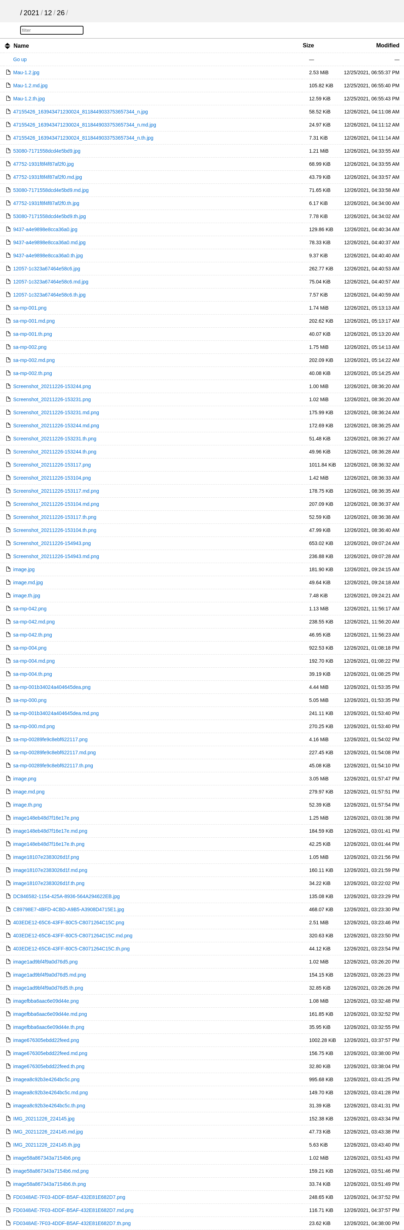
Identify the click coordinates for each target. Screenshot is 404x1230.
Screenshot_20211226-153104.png (52, 478)
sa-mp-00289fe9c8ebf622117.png (50, 739)
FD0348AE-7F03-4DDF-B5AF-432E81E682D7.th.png (72, 1223)
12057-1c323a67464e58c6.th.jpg (49, 295)
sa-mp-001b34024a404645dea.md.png (56, 713)
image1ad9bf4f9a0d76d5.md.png (49, 975)
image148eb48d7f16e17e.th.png (49, 844)
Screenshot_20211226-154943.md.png (56, 556)
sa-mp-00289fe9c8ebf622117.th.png (53, 765)
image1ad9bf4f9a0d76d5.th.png (48, 988)
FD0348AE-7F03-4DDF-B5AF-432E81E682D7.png (69, 1197)
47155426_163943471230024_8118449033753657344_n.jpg (80, 112)
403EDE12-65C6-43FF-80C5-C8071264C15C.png (68, 922)
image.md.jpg (28, 582)
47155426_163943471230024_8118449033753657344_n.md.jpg (84, 125)
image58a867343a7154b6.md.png (50, 1171)
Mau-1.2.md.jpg (30, 85)
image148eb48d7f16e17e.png (46, 818)
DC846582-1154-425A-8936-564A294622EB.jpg (66, 896)
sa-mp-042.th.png (32, 635)
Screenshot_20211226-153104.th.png (54, 530)
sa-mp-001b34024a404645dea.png (52, 687)
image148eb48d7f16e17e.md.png (50, 831)
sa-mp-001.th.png (32, 334)
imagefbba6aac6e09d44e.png (46, 1001)
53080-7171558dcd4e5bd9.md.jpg (50, 190)
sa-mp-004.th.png (32, 674)
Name (21, 46)
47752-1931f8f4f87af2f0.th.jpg (46, 203)
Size (308, 45)
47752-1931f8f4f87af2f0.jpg (43, 164)
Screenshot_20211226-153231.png (52, 399)
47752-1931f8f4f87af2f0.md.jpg (47, 177)
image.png (24, 778)
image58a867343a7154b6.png (46, 1158)
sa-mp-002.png (29, 347)
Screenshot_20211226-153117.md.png (56, 491)
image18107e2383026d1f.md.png (50, 870)
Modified (387, 45)
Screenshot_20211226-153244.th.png (54, 452)
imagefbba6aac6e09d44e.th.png (48, 1027)
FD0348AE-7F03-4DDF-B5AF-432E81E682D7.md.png (73, 1210)
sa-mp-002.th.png (32, 373)
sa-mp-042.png (29, 608)
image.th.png (27, 805)
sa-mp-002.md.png (34, 360)
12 (48, 13)
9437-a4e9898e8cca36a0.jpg (45, 229)
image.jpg (24, 569)
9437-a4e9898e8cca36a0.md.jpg (49, 242)
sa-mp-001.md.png (34, 321)
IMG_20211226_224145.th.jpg (46, 1145)
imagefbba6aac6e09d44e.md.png (50, 1014)
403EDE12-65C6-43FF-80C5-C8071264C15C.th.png (71, 948)
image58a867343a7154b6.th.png (49, 1184)
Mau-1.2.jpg (26, 72)
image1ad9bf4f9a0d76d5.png (45, 962)
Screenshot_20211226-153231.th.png (54, 438)
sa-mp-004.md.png (34, 661)
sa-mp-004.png (29, 648)
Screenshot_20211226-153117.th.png (54, 517)
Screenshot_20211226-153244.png (52, 386)
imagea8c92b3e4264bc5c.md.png (50, 1092)
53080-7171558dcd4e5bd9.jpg (46, 151)
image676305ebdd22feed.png (46, 1040)
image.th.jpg (26, 595)
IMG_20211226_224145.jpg (44, 1118)
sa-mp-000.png (29, 700)
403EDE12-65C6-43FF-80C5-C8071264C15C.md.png (72, 935)
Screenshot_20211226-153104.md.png (56, 504)
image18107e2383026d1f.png (46, 857)
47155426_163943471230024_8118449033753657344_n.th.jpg (83, 138)
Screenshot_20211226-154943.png (52, 543)
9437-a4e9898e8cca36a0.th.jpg (48, 255)
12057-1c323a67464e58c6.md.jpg (50, 282)
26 (61, 13)
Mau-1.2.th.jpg (29, 98)
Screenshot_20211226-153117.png (52, 465)
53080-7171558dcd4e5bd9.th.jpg (49, 216)
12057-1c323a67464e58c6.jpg (46, 268)
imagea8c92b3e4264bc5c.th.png (49, 1105)
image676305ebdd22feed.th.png (49, 1066)
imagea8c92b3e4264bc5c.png (46, 1079)
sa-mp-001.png (29, 308)
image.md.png (29, 792)
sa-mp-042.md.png (34, 622)
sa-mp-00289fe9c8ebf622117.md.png (54, 752)
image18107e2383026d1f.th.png (49, 883)
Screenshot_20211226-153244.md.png (56, 425)
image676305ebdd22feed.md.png (50, 1053)
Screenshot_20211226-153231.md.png (56, 412)
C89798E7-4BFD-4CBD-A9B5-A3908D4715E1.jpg (68, 909)
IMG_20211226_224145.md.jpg (48, 1132)
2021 (32, 13)
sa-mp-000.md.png (34, 726)
